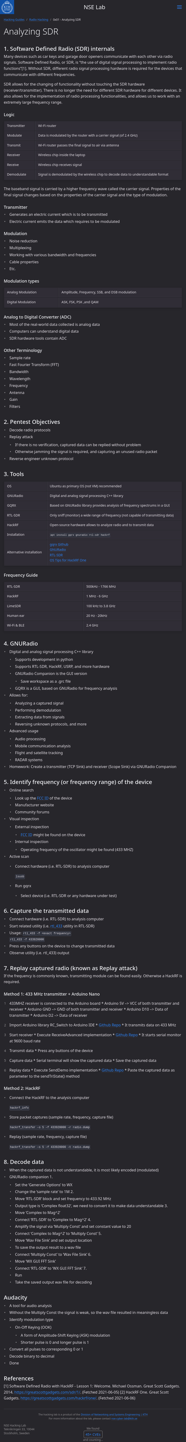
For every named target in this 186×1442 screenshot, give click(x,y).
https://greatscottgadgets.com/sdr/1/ (47, 1392)
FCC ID (42, 798)
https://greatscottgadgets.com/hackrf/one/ (58, 1398)
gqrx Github (59, 544)
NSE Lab (94, 7)
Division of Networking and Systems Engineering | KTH (114, 1414)
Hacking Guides (14, 20)
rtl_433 (56, 926)
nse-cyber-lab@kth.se (124, 1418)
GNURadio (58, 549)
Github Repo (110, 1025)
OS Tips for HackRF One (68, 560)
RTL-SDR (56, 555)
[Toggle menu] (179, 7)
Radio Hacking (38, 20)
